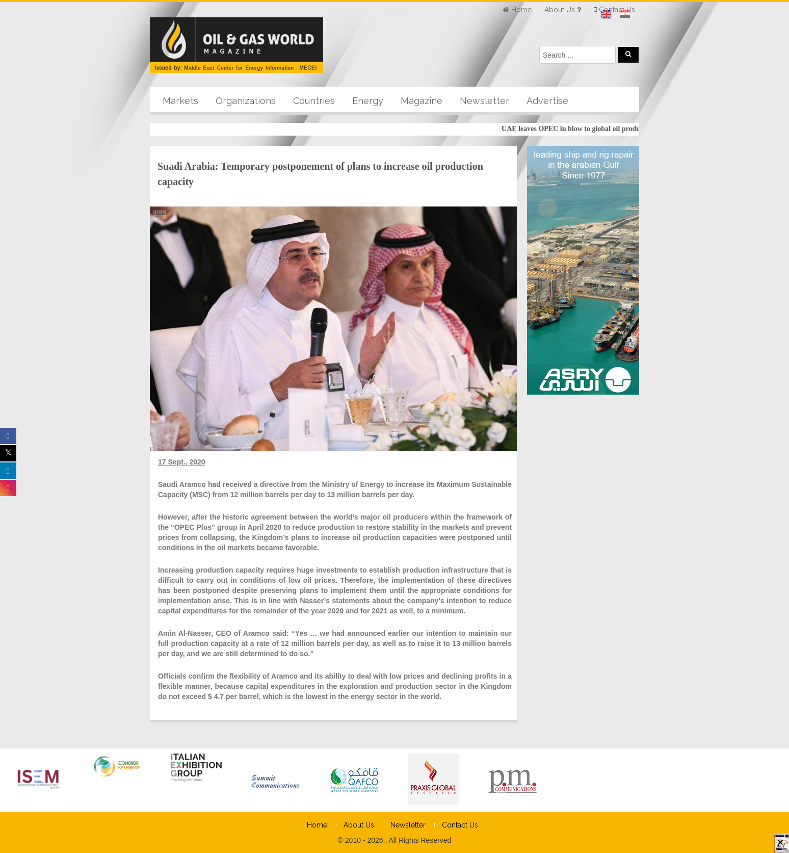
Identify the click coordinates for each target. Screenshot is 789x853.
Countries (314, 100)
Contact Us (460, 825)
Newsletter (484, 100)
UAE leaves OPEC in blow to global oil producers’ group (592, 129)
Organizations (246, 100)
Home (317, 825)
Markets (180, 100)
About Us (359, 825)
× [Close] (780, 846)
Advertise (547, 100)
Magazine (421, 100)
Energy (367, 100)
